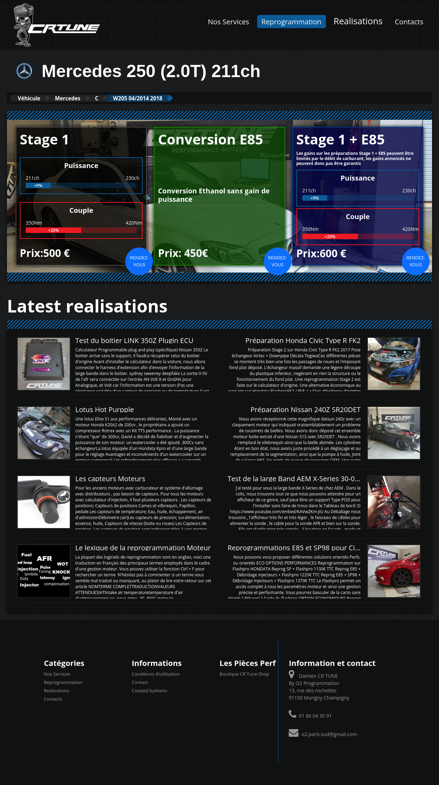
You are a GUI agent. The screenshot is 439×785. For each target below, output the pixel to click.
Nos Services (228, 21)
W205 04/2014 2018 (168, 98)
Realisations (358, 21)
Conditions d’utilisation (156, 673)
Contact (140, 681)
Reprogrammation (291, 21)
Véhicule (33, 98)
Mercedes (81, 98)
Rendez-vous (139, 260)
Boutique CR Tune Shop (244, 673)
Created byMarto (149, 690)
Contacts (409, 21)
